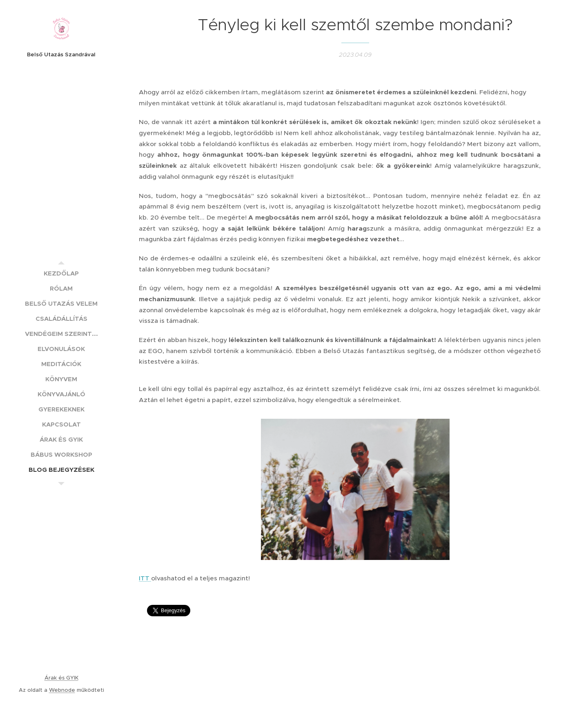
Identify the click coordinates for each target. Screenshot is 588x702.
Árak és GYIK (61, 677)
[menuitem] (61, 273)
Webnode (62, 689)
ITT (145, 578)
